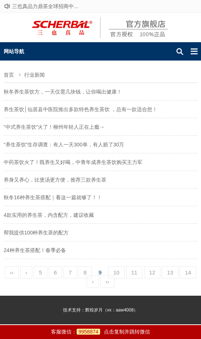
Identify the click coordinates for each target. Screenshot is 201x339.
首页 (9, 75)
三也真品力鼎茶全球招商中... (45, 6)
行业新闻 (34, 75)
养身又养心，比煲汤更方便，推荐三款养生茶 (55, 180)
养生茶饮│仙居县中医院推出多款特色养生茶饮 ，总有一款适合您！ (80, 109)
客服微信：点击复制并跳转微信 (100, 332)
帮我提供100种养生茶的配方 (36, 233)
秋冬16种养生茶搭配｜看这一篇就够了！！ (53, 197)
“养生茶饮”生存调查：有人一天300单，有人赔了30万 (64, 144)
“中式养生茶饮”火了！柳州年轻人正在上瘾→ (54, 127)
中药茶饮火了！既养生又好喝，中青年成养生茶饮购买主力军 (73, 162)
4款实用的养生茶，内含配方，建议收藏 (49, 215)
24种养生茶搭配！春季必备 (35, 250)
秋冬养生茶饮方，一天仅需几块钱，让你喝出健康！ (63, 92)
